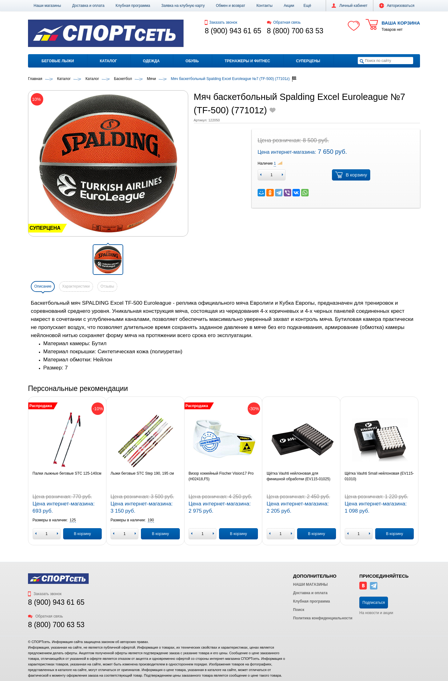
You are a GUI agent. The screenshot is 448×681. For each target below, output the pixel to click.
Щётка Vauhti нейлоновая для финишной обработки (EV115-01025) (298, 476)
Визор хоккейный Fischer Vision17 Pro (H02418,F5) (221, 476)
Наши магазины (47, 5)
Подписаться (373, 602)
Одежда (151, 61)
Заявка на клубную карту (183, 5)
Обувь (191, 61)
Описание (42, 286)
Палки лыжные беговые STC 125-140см (67, 473)
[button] (307, 5)
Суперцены (308, 61)
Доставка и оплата (88, 5)
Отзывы (107, 286)
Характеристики (76, 286)
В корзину (351, 175)
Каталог (108, 61)
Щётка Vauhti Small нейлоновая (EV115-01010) (379, 476)
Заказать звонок (221, 22)
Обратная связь (284, 22)
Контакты (264, 5)
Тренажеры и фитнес (247, 61)
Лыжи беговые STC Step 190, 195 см (142, 473)
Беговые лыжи (58, 61)
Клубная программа (133, 5)
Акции (289, 5)
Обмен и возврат (230, 5)
